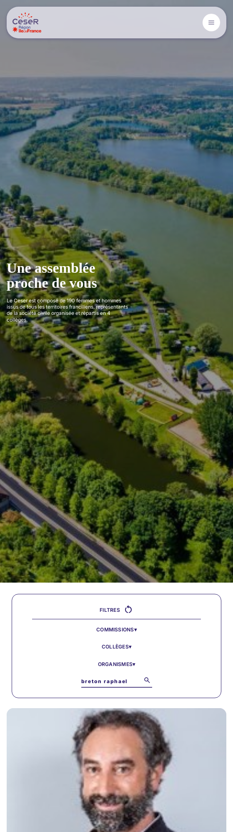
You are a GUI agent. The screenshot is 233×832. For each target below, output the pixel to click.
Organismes (116, 664)
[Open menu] (211, 22)
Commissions (116, 629)
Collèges (116, 646)
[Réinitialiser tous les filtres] (128, 610)
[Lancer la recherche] (147, 680)
